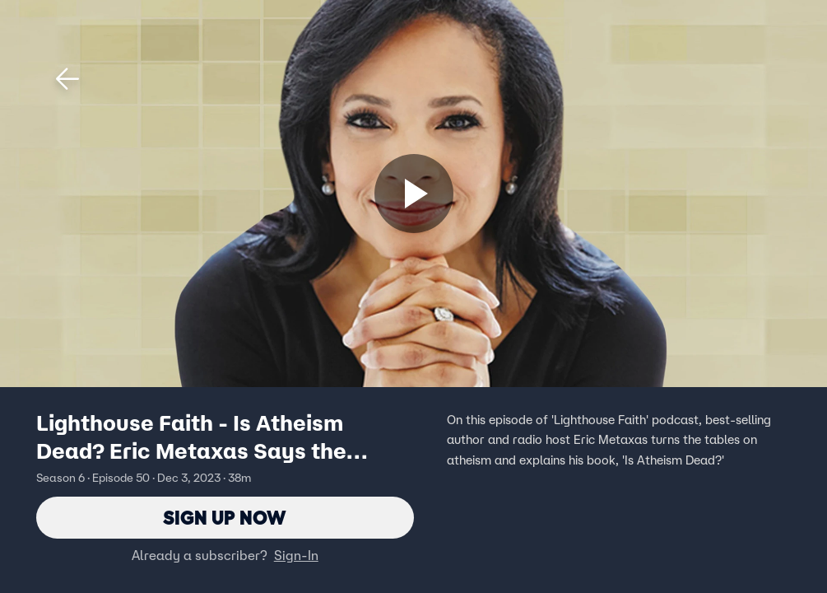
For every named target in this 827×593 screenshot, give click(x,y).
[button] (67, 79)
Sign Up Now (225, 518)
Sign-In (296, 556)
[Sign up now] (413, 193)
